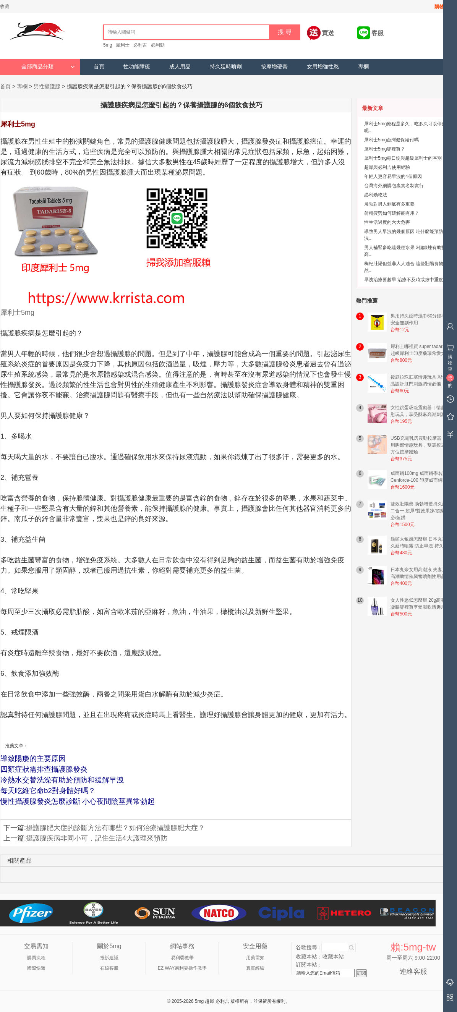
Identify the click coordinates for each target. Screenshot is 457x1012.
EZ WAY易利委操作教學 (182, 968)
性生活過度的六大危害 (387, 222)
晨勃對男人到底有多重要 (389, 204)
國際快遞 (36, 968)
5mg (107, 45)
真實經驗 (255, 968)
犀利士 (123, 45)
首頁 (99, 67)
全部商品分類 (48, 67)
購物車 (441, 7)
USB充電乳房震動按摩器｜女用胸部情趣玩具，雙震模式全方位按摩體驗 (421, 445)
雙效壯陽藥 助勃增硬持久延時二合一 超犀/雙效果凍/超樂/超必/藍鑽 (421, 510)
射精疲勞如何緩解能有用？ (391, 213)
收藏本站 (333, 957)
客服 (377, 33)
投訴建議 (109, 957)
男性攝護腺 (47, 86)
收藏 (4, 6)
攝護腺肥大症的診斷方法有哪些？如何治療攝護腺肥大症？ (115, 828)
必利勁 (158, 45)
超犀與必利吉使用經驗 (387, 167)
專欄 (363, 67)
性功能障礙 (136, 67)
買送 (328, 33)
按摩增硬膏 (274, 67)
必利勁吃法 (375, 195)
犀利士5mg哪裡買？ (384, 149)
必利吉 (140, 45)
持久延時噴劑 (226, 67)
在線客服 (109, 968)
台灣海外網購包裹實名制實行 (394, 185)
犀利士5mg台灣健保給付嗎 (391, 139)
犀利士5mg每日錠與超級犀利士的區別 (403, 158)
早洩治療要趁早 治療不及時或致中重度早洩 (408, 279)
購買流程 (36, 957)
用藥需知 (255, 957)
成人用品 (180, 67)
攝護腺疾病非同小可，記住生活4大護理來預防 (96, 838)
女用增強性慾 (323, 67)
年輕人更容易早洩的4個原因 (393, 176)
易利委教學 (182, 957)
